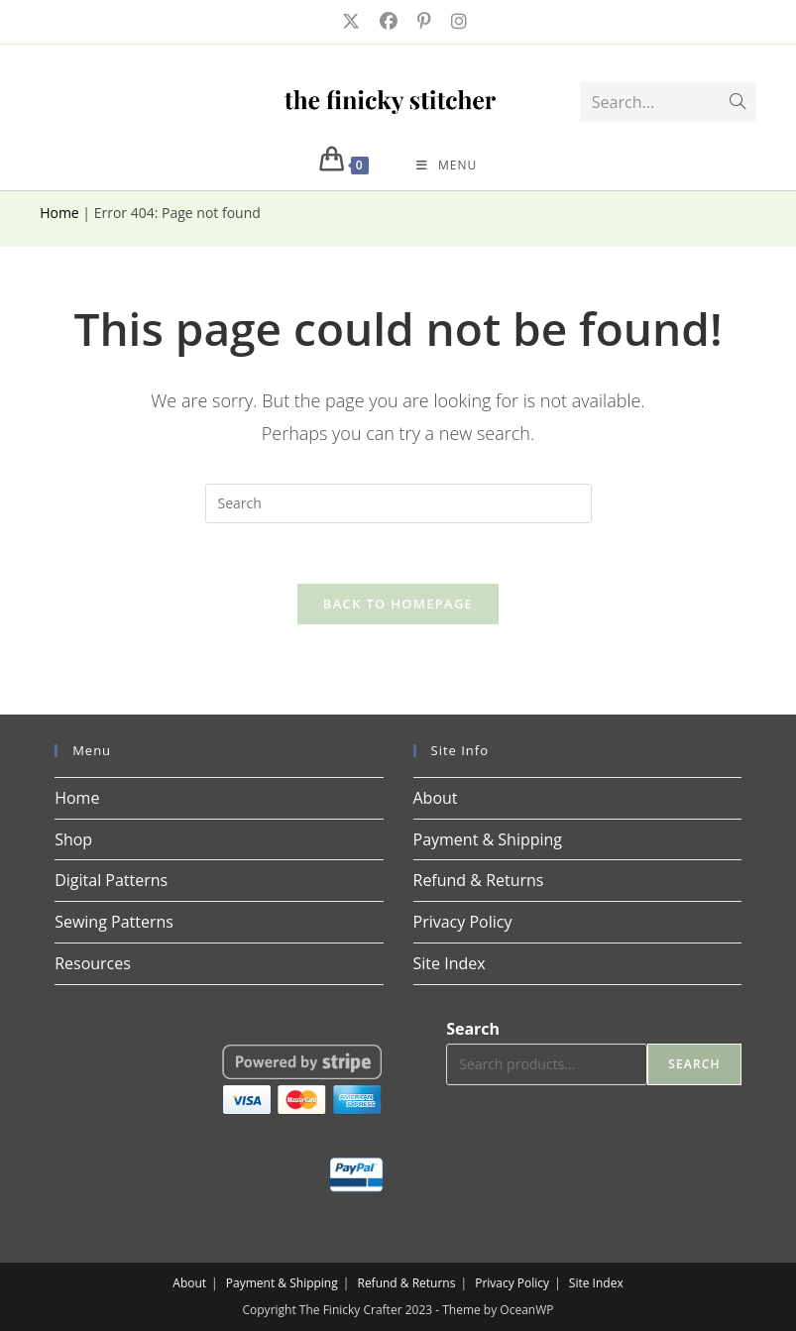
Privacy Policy (462, 922)
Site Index (449, 963)
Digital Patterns (111, 880)
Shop (73, 839)
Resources (93, 963)
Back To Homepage (398, 603)
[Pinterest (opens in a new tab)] (422, 21)
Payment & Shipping (488, 839)
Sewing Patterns (114, 922)
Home (59, 212)
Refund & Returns (478, 880)
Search (473, 1029)
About (435, 798)
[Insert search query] (398, 503)
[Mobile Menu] (447, 165)
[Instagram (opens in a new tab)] (453, 21)
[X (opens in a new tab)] (349, 21)
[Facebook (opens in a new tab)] (386, 21)
